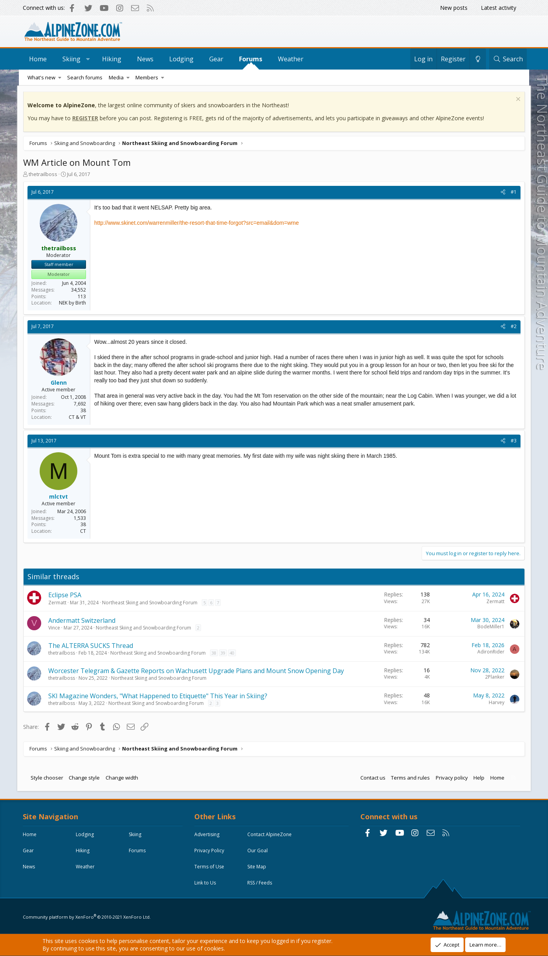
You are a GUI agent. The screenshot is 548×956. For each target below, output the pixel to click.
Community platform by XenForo (88, 915)
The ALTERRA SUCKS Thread (92, 645)
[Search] (506, 59)
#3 (512, 440)
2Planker (493, 677)
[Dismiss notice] (515, 100)
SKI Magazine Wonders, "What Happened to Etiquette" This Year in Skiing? (159, 696)
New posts (454, 7)
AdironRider (489, 652)
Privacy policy (450, 777)
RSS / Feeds (260, 883)
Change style (86, 777)
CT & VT (79, 417)
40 (233, 653)
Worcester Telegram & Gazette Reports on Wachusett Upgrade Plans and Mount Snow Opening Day (197, 670)
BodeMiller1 (489, 627)
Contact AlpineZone (270, 834)
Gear (218, 59)
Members (146, 77)
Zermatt (59, 602)
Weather (292, 59)
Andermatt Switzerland (83, 620)
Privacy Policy (210, 851)
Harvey (495, 702)
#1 (512, 192)
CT (85, 531)
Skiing (73, 59)
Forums (252, 59)
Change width (123, 777)
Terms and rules (408, 777)
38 (215, 653)
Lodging (183, 59)
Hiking (113, 59)
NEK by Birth (74, 303)
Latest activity (498, 7)
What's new (41, 77)
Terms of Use (210, 867)
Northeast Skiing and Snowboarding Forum (151, 602)
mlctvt (60, 497)
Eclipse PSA (66, 595)
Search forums (84, 77)
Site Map (257, 867)
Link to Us (206, 883)
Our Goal (258, 851)
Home (39, 59)
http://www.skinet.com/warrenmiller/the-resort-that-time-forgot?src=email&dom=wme (198, 223)
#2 (512, 326)
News (147, 59)
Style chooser (48, 777)
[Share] (501, 192)
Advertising (207, 834)
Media (116, 77)
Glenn (60, 382)
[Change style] (476, 59)
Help (477, 777)
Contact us (371, 777)
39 (224, 653)
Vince (56, 627)
